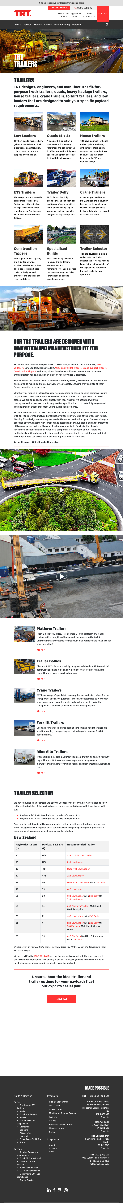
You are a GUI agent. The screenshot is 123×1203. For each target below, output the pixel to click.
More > (41, 649)
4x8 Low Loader (75, 889)
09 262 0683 (103, 1128)
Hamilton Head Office (98, 1101)
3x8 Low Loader (75, 875)
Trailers (38, 24)
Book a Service (26, 1180)
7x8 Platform (73, 926)
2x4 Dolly (100, 882)
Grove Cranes (55, 1109)
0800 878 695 (102, 1114)
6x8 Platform (74, 936)
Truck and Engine (28, 1114)
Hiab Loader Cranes (58, 1102)
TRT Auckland (102, 1122)
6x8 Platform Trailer (77, 906)
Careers (63, 16)
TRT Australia (88, 16)
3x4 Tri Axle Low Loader (79, 855)
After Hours (59, 8)
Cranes (48, 24)
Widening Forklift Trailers (68, 368)
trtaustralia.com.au (99, 1164)
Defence (76, 24)
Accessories (25, 1133)
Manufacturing (62, 24)
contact (103, 14)
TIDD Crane (54, 1105)
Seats (22, 1111)
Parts (18, 24)
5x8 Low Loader (75, 899)
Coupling (23, 1130)
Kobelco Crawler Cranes (61, 1124)
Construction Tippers (25, 371)
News (74, 16)
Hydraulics (24, 1136)
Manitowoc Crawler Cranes (62, 1113)
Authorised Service (28, 1167)
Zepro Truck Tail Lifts (30, 1139)
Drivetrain (24, 1127)
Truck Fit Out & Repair (30, 1158)
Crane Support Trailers (95, 368)
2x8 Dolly (94, 896)
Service (27, 24)
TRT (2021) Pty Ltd (99, 1154)
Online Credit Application (69, 13)
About (89, 13)
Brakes (22, 1117)
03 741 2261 (103, 1145)
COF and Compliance (29, 1171)
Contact (61, 999)
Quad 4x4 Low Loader (78, 869)
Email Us (105, 1117)
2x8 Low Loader (75, 862)
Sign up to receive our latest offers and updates (61, 3)
